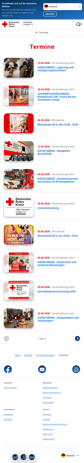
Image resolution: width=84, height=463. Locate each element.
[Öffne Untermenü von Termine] (42, 32)
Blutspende (48, 402)
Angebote (8, 414)
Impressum (48, 429)
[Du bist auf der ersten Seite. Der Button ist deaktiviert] (6, 338)
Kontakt (46, 419)
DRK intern (48, 434)
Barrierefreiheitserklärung (55, 424)
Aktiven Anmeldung (52, 392)
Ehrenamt (47, 397)
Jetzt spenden (10, 387)
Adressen (47, 414)
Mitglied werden (50, 387)
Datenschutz (49, 439)
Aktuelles (8, 419)
